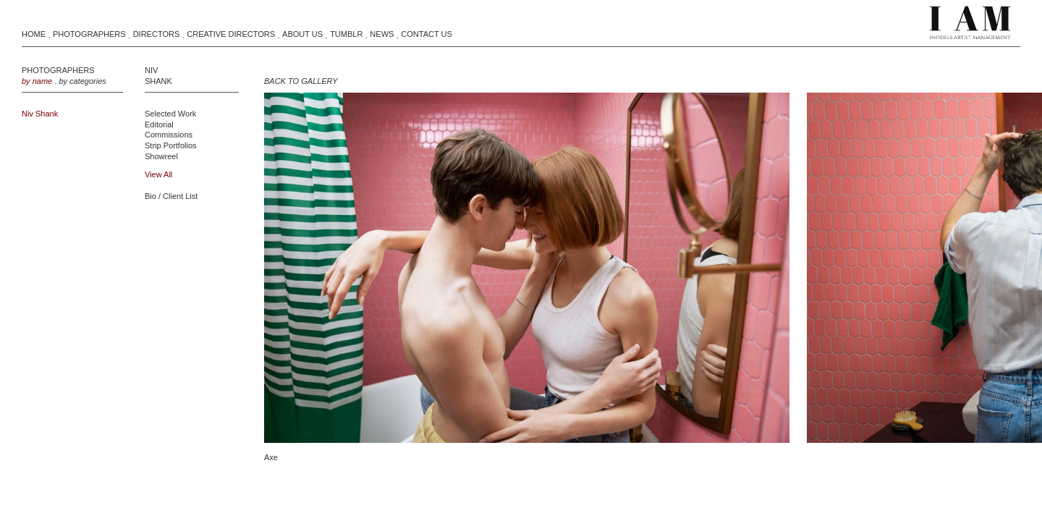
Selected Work (170, 113)
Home (34, 34)
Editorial (159, 124)
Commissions (168, 134)
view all (158, 174)
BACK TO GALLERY (300, 81)
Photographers (89, 34)
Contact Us (426, 34)
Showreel (161, 156)
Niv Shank (40, 113)
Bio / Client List (171, 196)
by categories (82, 81)
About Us (302, 34)
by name (37, 81)
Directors (156, 34)
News (382, 34)
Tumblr (346, 34)
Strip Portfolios (171, 145)
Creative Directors (231, 34)
